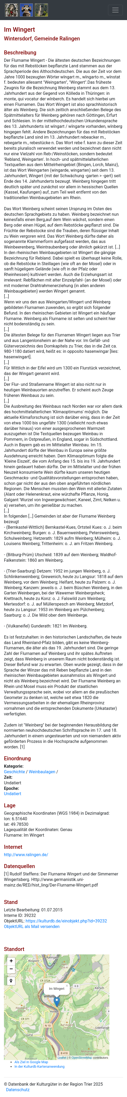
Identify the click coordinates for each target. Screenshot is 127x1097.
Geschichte (14, 771)
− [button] (11, 969)
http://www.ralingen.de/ (26, 854)
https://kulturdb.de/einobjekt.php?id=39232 (66, 920)
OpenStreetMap (82, 1057)
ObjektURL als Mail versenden (32, 926)
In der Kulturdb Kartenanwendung (39, 1066)
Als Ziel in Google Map (31, 1062)
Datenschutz (18, 1089)
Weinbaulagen (42, 771)
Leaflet (62, 1057)
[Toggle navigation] (115, 10)
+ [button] (11, 961)
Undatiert (12, 793)
